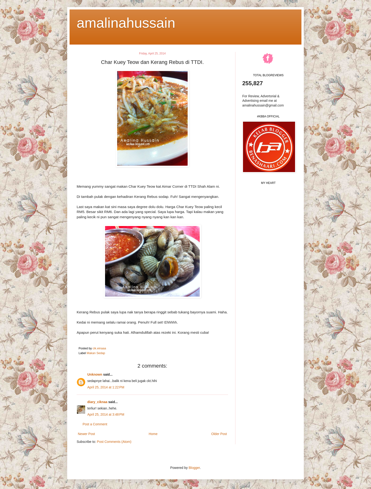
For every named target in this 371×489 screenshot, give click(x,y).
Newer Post (86, 434)
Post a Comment (95, 424)
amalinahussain (126, 23)
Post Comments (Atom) (114, 442)
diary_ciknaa (97, 402)
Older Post (219, 434)
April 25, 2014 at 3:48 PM (105, 414)
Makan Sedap (96, 353)
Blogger (194, 468)
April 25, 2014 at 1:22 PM (105, 387)
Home (153, 434)
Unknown (94, 374)
